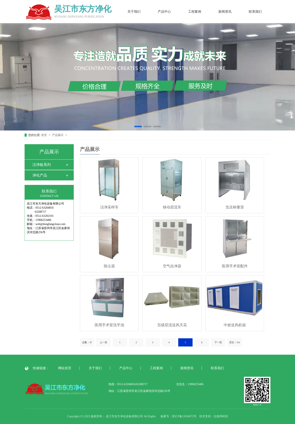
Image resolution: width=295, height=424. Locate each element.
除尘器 (109, 266)
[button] (138, 126)
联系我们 (255, 11)
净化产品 (39, 175)
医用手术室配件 (235, 266)
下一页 (218, 342)
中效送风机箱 (235, 325)
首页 (44, 135)
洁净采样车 (109, 207)
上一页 (103, 342)
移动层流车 (172, 207)
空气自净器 (172, 266)
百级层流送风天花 (172, 325)
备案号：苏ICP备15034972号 (178, 416)
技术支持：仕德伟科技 (213, 416)
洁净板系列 (41, 165)
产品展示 (58, 135)
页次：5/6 (234, 342)
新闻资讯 (224, 11)
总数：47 (87, 342)
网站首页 (64, 368)
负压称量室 (235, 207)
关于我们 (134, 11)
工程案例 (194, 11)
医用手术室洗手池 (109, 325)
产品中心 (164, 11)
